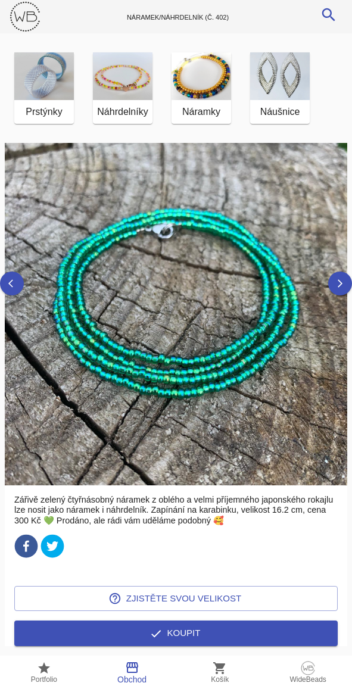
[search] (328, 15)
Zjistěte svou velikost (176, 598)
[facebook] (26, 548)
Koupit (176, 633)
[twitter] (52, 548)
